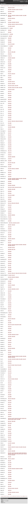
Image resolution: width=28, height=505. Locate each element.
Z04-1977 (13, 245)
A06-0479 (9, 416)
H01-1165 (13, 162)
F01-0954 (9, 109)
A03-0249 (9, 69)
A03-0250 (9, 263)
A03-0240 (9, 103)
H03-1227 (9, 77)
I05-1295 (23, 418)
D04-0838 (9, 191)
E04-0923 (9, 105)
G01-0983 (9, 144)
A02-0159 (9, 348)
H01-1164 (9, 162)
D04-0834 (9, 189)
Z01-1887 (9, 340)
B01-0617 (9, 15)
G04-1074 (9, 326)
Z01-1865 (20, 359)
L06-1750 (17, 222)
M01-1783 (13, 249)
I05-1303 (11, 419)
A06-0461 (9, 238)
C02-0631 (9, 304)
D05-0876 (9, 113)
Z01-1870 (16, 85)
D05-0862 (9, 234)
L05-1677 (13, 458)
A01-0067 (9, 178)
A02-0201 (13, 348)
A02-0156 (20, 9)
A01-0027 (10, 36)
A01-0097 (17, 9)
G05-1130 (9, 240)
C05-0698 (20, 468)
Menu (2, 0)
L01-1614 (9, 454)
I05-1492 (9, 460)
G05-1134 (13, 318)
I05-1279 (12, 418)
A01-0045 (9, 81)
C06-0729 (9, 482)
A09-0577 (9, 174)
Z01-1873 (9, 352)
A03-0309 (9, 414)
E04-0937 (9, 306)
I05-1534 (9, 456)
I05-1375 (9, 324)
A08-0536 (13, 179)
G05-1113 (9, 205)
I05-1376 (12, 324)
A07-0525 (9, 322)
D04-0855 (9, 160)
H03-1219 (13, 203)
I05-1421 (9, 320)
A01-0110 (9, 117)
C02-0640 (9, 22)
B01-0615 (9, 400)
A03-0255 (9, 336)
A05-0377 (10, 312)
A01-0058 (9, 247)
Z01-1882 (20, 87)
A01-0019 (9, 470)
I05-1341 (12, 85)
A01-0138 (9, 380)
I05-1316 (9, 85)
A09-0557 (9, 257)
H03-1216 (21, 273)
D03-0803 (13, 15)
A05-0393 (17, 356)
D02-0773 (9, 101)
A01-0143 (17, 492)
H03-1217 (9, 121)
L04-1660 (18, 419)
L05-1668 (14, 222)
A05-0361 (13, 224)
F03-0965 (9, 388)
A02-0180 (9, 314)
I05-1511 (9, 458)
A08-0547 (9, 199)
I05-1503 (12, 89)
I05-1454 (9, 488)
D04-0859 (9, 249)
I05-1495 (9, 61)
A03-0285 (24, 178)
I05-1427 (13, 275)
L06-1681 (9, 466)
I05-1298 (9, 484)
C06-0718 (17, 24)
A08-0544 (17, 179)
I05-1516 (19, 187)
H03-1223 (17, 121)
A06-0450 (17, 168)
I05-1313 (9, 300)
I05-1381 (13, 87)
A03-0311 (13, 18)
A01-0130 (9, 277)
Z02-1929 (9, 91)
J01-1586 (9, 166)
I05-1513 (12, 488)
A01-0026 (11, 34)
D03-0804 (17, 15)
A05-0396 (20, 356)
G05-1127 (13, 273)
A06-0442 (17, 277)
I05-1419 (16, 334)
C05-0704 (17, 22)
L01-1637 (9, 259)
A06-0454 (20, 244)
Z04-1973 (13, 238)
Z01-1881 (16, 87)
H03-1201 (9, 172)
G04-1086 (13, 189)
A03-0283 (17, 178)
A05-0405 (24, 356)
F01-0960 (9, 410)
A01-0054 (9, 97)
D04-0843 (13, 156)
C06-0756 (13, 336)
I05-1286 (12, 195)
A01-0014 (9, 244)
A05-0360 (9, 472)
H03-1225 (21, 121)
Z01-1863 (13, 359)
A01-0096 (13, 9)
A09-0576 (9, 65)
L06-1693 (9, 75)
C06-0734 (9, 342)
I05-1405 (19, 324)
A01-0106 (9, 168)
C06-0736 (9, 67)
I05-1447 (21, 453)
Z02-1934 (9, 16)
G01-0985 (9, 396)
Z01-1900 (9, 462)
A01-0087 (9, 330)
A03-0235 (9, 253)
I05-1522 (13, 480)
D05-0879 (9, 146)
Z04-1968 (9, 245)
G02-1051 (9, 412)
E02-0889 (9, 115)
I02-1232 (9, 418)
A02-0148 (9, 18)
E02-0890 (9, 63)
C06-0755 (10, 222)
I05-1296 (11, 453)
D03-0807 (21, 15)
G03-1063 (9, 201)
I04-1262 (9, 427)
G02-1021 (9, 111)
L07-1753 (9, 232)
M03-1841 (9, 107)
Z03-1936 (9, 435)
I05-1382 (18, 453)
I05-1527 (15, 419)
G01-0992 (9, 13)
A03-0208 (9, 356)
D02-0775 (9, 346)
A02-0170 (9, 490)
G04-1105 (9, 338)
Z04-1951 (9, 464)
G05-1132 (9, 261)
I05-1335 (9, 425)
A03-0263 (9, 57)
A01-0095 (9, 9)
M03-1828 (13, 421)
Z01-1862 (9, 359)
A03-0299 (17, 468)
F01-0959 (9, 480)
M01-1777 (9, 93)
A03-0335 (13, 57)
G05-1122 (9, 318)
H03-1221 (13, 121)
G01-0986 (24, 15)
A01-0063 (9, 334)
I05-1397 (9, 431)
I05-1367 (9, 386)
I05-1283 (9, 71)
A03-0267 (9, 224)
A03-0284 (20, 178)
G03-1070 (9, 226)
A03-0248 (13, 244)
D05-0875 (9, 406)
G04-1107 (9, 390)
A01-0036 (9, 468)
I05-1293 (9, 265)
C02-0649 (13, 22)
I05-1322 (9, 350)
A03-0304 (9, 24)
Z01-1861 (9, 267)
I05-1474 (13, 81)
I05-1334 (9, 187)
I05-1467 (9, 242)
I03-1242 (9, 7)
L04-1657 (13, 26)
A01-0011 (9, 83)
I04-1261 (13, 247)
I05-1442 (9, 308)
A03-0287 (9, 179)
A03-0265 (9, 230)
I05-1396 (16, 324)
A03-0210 (13, 356)
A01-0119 (13, 73)
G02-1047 (9, 402)
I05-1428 (9, 344)
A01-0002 (9, 119)
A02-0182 (13, 83)
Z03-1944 (9, 176)
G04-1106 (9, 361)
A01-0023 (9, 302)
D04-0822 (9, 478)
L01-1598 (9, 26)
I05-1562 (11, 28)
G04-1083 (9, 433)
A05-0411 (13, 168)
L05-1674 (16, 488)
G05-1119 (9, 203)
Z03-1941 (9, 32)
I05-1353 (9, 275)
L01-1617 (9, 20)
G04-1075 (9, 273)
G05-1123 (9, 382)
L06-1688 (9, 220)
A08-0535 (13, 357)
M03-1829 (9, 423)
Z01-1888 (9, 123)
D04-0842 (9, 156)
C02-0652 (9, 79)
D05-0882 (9, 271)
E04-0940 (9, 38)
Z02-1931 (9, 486)
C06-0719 (9, 152)
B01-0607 (9, 99)
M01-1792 (9, 150)
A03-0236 (9, 193)
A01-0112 (9, 73)
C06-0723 (11, 279)
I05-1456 (16, 187)
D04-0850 (9, 59)
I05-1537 (12, 11)
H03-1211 (9, 316)
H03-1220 (17, 203)
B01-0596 (9, 408)
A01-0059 (9, 492)
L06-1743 (9, 354)
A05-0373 (13, 24)
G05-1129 (17, 273)
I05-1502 (9, 89)
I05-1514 (9, 392)
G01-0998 (9, 170)
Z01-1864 (17, 359)
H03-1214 (9, 332)
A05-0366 (9, 394)
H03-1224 (9, 310)
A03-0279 (17, 244)
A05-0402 (9, 142)
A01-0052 (9, 87)
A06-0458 (9, 357)
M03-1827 (9, 421)
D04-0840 (9, 95)
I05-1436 (9, 494)
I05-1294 (19, 418)
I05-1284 (9, 195)
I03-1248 (12, 7)
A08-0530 (24, 244)
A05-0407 (13, 277)
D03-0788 (9, 164)
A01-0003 (9, 197)
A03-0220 (9, 474)
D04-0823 (9, 251)
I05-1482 (9, 11)
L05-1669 (9, 281)
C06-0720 (20, 24)
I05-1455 (12, 187)
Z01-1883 (9, 236)
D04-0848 (9, 228)
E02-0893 (9, 148)
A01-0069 (13, 178)
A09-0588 (9, 181)
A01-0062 (13, 492)
